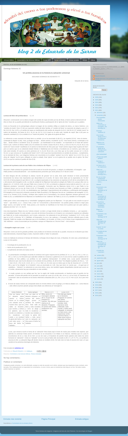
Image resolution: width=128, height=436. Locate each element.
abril (98, 271)
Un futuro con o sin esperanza (101, 166)
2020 (96, 282)
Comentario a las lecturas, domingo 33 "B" (101, 215)
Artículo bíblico (9, 60)
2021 (96, 110)
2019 (96, 285)
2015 (96, 295)
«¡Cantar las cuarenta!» (100, 251)
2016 (96, 293)
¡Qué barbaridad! (101, 154)
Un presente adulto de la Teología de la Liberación (101, 149)
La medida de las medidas (101, 232)
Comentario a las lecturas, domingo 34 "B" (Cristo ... (101, 189)
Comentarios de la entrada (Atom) (22, 423)
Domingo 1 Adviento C (100, 161)
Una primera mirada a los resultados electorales (100, 204)
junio (98, 266)
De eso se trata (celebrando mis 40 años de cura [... (101, 179)
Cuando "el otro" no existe (101, 227)
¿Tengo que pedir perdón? (101, 157)
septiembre (100, 258)
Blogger (90, 431)
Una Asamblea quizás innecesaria (100, 119)
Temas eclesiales (60, 60)
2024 (96, 102)
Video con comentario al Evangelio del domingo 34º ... (101, 197)
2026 (96, 97)
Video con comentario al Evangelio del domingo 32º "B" (101, 245)
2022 (96, 107)
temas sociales (74, 60)
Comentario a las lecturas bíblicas (28, 60)
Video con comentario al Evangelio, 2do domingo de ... (101, 126)
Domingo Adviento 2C (100, 131)
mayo (98, 268)
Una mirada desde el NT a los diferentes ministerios (101, 137)
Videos (93, 60)
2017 (96, 290)
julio (98, 263)
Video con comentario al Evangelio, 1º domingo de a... (101, 172)
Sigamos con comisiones (100, 143)
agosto (99, 260)
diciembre (100, 112)
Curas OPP (47, 60)
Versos (84, 60)
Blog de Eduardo (100, 76)
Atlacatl (98, 184)
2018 (96, 287)
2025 (96, 100)
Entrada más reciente (13, 419)
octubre (99, 255)
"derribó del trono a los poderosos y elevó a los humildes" (109, 79)
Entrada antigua (81, 419)
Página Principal (48, 419)
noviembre (100, 115)
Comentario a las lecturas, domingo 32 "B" (101, 237)
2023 (96, 105)
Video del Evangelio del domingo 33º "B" (101, 222)
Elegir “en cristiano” (99, 210)
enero (98, 279)
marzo (99, 274)
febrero (99, 276)
